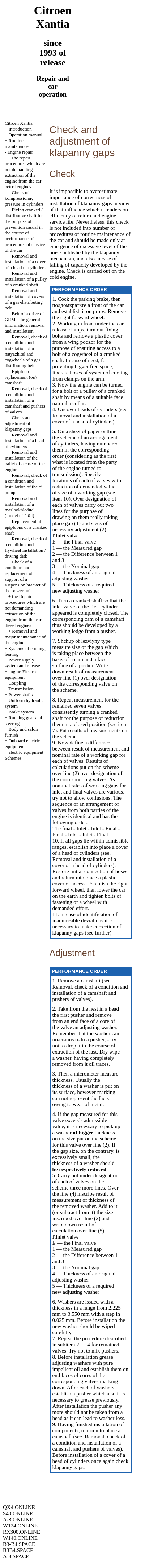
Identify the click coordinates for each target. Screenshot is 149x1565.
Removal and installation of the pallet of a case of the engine (25, 460)
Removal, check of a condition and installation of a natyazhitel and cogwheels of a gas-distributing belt (26, 351)
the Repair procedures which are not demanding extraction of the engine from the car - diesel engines (25, 611)
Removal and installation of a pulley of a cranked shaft (26, 279)
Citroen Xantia (19, 123)
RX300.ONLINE (21, 1532)
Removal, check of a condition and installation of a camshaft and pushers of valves (26, 400)
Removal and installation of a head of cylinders (24, 440)
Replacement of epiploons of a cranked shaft (26, 527)
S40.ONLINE (18, 1513)
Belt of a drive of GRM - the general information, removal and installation (24, 322)
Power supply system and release (22, 662)
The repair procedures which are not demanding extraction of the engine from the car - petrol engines (25, 172)
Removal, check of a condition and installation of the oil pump (26, 483)
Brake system (21, 712)
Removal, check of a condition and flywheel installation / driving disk (26, 547)
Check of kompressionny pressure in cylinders (24, 198)
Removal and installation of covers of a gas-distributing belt (24, 299)
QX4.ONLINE (19, 1507)
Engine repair (20, 152)
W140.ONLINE (20, 1538)
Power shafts (21, 694)
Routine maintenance (17, 143)
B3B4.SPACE (18, 1550)
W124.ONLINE (20, 1526)
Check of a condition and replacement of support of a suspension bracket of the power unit (25, 576)
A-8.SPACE (16, 1556)
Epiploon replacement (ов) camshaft (21, 377)
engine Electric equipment (21, 674)
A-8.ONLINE (18, 1519)
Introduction (20, 129)
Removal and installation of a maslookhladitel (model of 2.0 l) (21, 507)
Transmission (21, 688)
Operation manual (26, 134)
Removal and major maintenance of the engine (25, 636)
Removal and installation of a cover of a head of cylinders (25, 261)
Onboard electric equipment (22, 743)
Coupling (17, 683)
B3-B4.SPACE (19, 1544)
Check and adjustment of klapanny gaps (18, 423)
